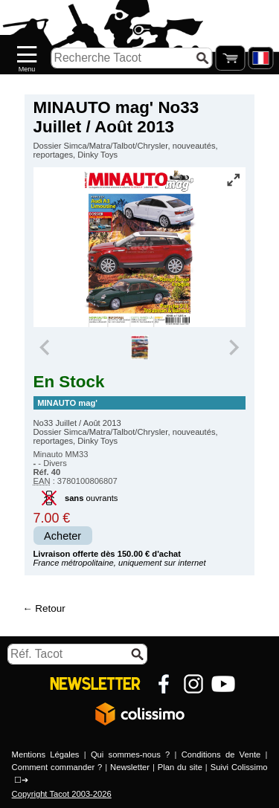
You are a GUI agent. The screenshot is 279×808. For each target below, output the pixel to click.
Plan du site (180, 767)
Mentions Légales (46, 754)
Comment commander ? (57, 767)
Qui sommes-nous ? (130, 754)
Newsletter (130, 767)
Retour (50, 608)
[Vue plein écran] (233, 180)
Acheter (62, 536)
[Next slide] (233, 348)
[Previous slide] (46, 348)
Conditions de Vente (221, 754)
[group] (140, 348)
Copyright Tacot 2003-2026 (62, 793)
